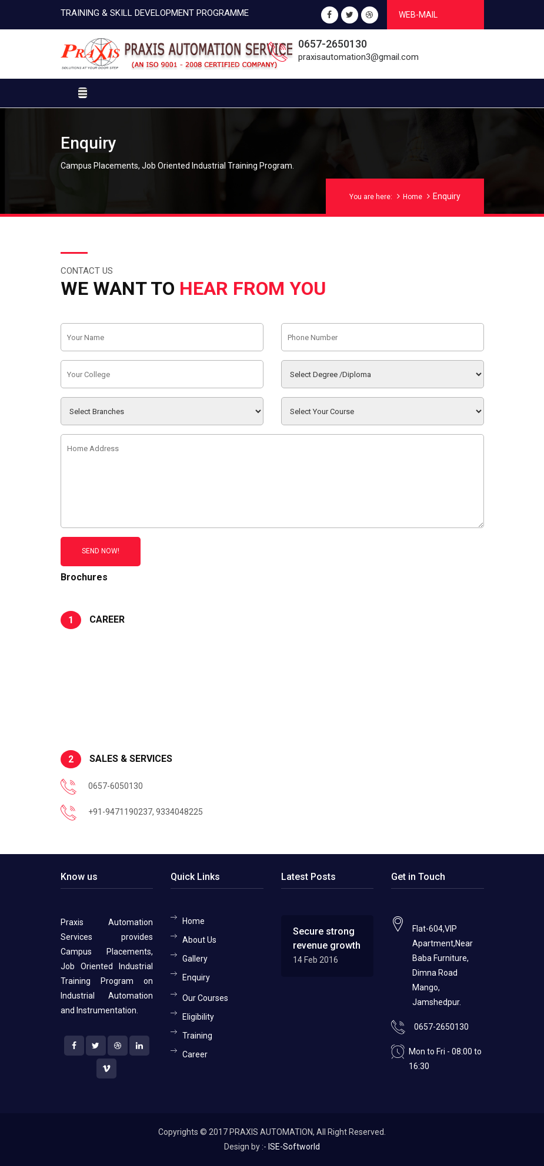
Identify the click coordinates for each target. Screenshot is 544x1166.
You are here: (370, 197)
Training (197, 1035)
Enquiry (196, 977)
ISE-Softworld (294, 1146)
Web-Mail (418, 14)
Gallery (195, 958)
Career (195, 1054)
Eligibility (198, 1016)
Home (412, 197)
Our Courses (205, 998)
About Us (199, 940)
